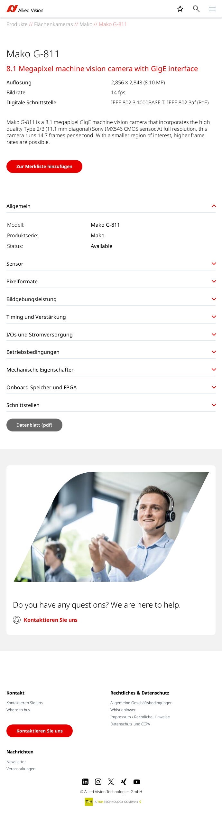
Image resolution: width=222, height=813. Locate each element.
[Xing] (124, 782)
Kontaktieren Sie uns (51, 619)
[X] (111, 782)
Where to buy (18, 710)
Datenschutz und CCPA (130, 724)
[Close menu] (212, 8)
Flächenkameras (53, 24)
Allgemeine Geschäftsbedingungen (141, 702)
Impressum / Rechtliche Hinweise (140, 717)
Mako (85, 24)
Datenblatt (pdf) (34, 425)
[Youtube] (137, 782)
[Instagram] (98, 782)
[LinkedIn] (85, 782)
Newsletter (16, 761)
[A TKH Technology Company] (113, 802)
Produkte (17, 24)
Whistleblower (123, 710)
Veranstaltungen (20, 768)
